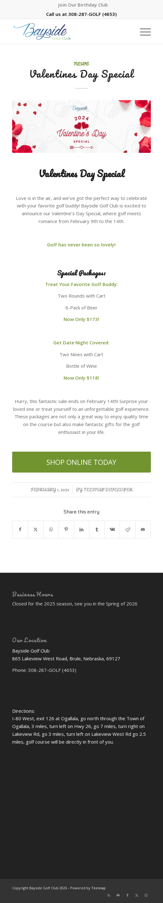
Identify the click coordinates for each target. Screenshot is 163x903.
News (81, 63)
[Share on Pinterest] (66, 529)
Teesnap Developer (108, 489)
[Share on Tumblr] (96, 529)
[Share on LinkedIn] (81, 529)
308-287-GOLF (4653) (92, 14)
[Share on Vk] (112, 529)
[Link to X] (136, 895)
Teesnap (98, 888)
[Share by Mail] (143, 529)
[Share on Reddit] (127, 529)
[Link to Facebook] (127, 895)
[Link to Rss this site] (108, 895)
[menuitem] (83, 4)
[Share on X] (35, 529)
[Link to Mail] (118, 895)
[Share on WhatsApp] (51, 529)
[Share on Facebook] (20, 529)
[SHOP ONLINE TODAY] (81, 462)
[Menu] (142, 31)
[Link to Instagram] (146, 895)
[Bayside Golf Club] (67, 31)
